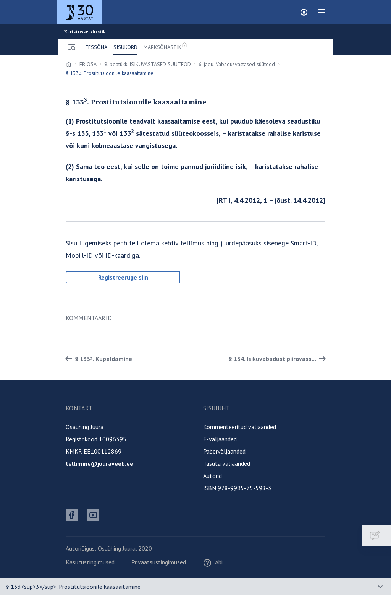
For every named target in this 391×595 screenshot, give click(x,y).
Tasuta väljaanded (226, 463)
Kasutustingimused (90, 562)
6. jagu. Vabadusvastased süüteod (237, 64)
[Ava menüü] (71, 47)
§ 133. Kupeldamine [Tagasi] (97, 359)
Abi (213, 562)
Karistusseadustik (85, 31)
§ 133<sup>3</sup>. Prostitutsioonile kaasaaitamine (73, 586)
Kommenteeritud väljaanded (239, 427)
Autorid (212, 476)
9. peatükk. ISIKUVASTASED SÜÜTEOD (147, 64)
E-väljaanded (220, 439)
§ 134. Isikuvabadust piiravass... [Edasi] (278, 359)
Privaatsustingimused (158, 562)
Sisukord (125, 47)
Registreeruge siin (123, 277)
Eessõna (96, 47)
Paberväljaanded (224, 451)
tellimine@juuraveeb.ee (99, 463)
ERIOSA (88, 64)
